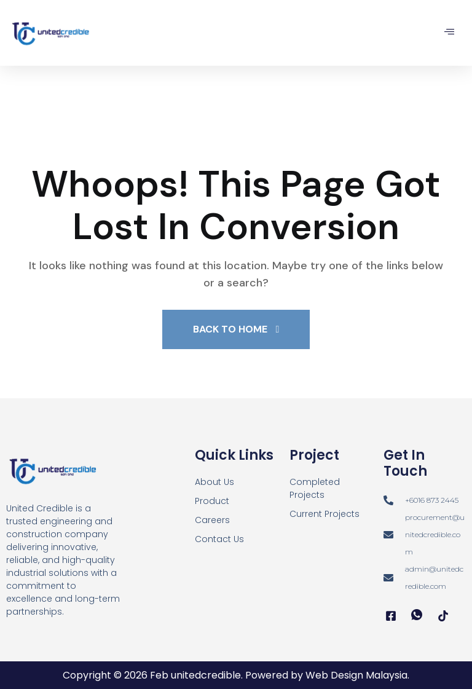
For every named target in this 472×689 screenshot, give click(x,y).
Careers (212, 520)
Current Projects (324, 514)
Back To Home (236, 329)
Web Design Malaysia (356, 675)
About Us (214, 482)
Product (212, 501)
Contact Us (219, 539)
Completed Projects (314, 488)
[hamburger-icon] (449, 32)
